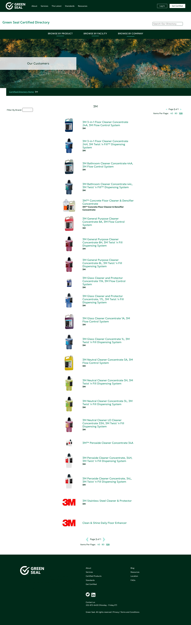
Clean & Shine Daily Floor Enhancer (104, 523)
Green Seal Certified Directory (25, 22)
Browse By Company (130, 33)
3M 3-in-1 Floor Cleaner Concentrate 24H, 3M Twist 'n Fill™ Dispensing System (105, 144)
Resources (82, 6)
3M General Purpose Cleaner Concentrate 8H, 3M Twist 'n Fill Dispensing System (102, 242)
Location (134, 576)
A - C (27, 109)
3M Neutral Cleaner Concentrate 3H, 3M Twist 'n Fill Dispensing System (107, 382)
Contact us (90, 602)
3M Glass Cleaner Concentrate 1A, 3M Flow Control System (106, 320)
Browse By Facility (95, 33)
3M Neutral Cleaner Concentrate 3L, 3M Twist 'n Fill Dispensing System (107, 402)
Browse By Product (60, 33)
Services (44, 6)
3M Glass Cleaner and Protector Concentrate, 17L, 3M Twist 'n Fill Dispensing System (103, 299)
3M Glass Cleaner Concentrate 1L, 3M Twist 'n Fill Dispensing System (106, 340)
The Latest (57, 6)
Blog (132, 568)
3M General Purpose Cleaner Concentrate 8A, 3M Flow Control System (103, 222)
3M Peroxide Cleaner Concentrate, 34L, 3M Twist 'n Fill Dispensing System (107, 480)
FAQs (133, 580)
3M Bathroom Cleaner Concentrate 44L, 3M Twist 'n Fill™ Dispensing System (107, 185)
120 (181, 113)
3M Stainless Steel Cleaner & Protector (107, 500)
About (34, 6)
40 (171, 113)
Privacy (116, 612)
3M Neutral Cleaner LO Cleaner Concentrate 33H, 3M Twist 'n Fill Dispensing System (103, 423)
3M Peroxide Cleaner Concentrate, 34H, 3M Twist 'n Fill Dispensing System (107, 459)
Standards (70, 6)
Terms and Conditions (130, 612)
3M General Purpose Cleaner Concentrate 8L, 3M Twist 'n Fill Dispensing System (102, 263)
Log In (162, 6)
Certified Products (93, 576)
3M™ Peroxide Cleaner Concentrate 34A (107, 443)
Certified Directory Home (21, 92)
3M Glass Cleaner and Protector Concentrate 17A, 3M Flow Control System (103, 281)
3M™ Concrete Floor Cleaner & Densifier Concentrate (108, 202)
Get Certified (177, 6)
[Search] (167, 24)
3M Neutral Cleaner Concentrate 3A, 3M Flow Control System (107, 361)
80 (176, 113)
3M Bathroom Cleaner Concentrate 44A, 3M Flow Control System (107, 165)
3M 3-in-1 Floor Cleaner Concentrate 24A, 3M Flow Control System (105, 123)
